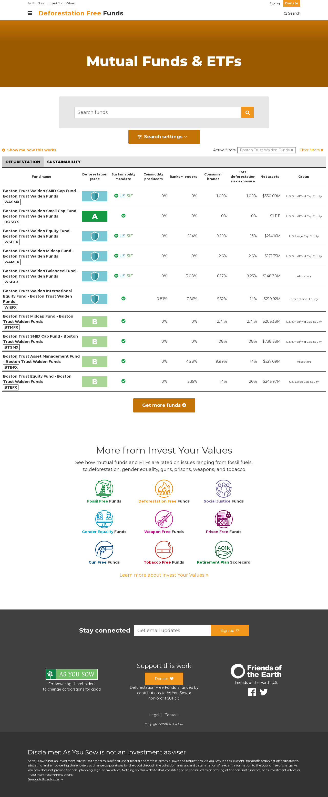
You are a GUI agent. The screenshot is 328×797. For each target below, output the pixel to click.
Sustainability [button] (63, 162)
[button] (247, 112)
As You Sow (36, 3)
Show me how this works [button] (29, 150)
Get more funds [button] (164, 405)
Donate (291, 3)
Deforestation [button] (23, 162)
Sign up (275, 3)
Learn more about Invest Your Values (164, 575)
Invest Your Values (62, 3)
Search (292, 13)
